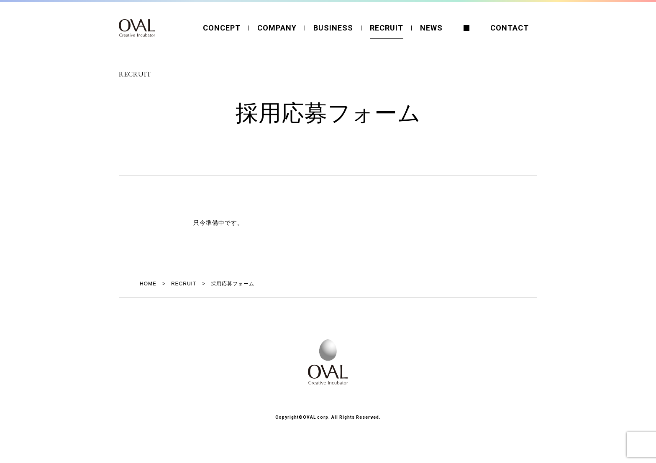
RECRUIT (386, 27)
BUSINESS (333, 27)
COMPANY (277, 27)
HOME (148, 284)
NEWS (431, 27)
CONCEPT (222, 27)
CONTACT (509, 27)
